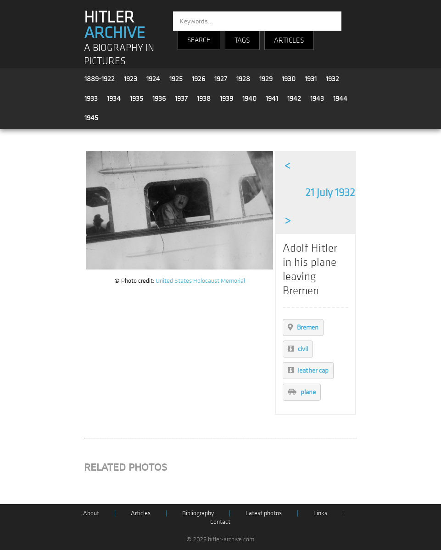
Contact (220, 521)
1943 (317, 98)
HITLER (114, 25)
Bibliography (198, 513)
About (91, 513)
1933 (91, 98)
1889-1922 (99, 78)
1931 (311, 78)
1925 (176, 78)
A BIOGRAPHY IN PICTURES (119, 54)
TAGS (242, 40)
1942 (294, 98)
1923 (130, 78)
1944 (340, 98)
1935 (136, 98)
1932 (332, 78)
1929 (266, 78)
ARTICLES (289, 40)
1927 (220, 78)
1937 (181, 98)
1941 (272, 98)
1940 (249, 98)
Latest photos (264, 513)
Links (320, 513)
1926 (198, 78)
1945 (91, 117)
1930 (289, 78)
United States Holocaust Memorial (200, 280)
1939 (226, 98)
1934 (114, 98)
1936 (159, 98)
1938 (204, 98)
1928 (243, 78)
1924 (153, 78)
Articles (141, 513)
